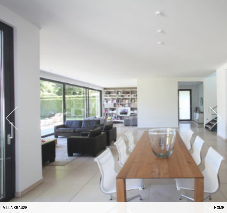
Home (219, 207)
